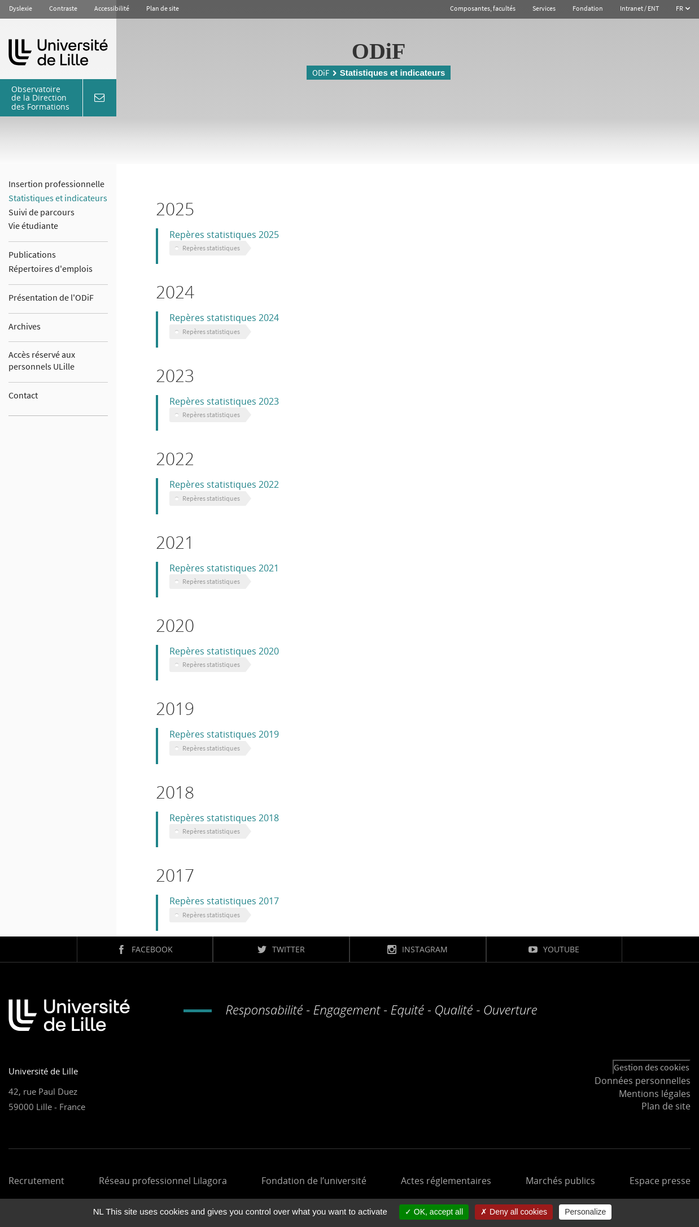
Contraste (63, 8)
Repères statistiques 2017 (224, 901)
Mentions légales (655, 1093)
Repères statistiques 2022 (224, 484)
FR (680, 8)
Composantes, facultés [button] (482, 8)
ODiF (320, 72)
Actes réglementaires (446, 1180)
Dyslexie (20, 8)
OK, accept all (434, 1211)
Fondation (588, 8)
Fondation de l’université (313, 1180)
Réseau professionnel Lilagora (163, 1180)
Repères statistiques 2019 (224, 734)
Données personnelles (643, 1080)
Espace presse (660, 1180)
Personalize (585, 1211)
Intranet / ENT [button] (639, 8)
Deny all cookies (513, 1211)
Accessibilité (111, 8)
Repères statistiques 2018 (224, 818)
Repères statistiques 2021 (224, 568)
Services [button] (544, 8)
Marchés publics (560, 1180)
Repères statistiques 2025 (224, 234)
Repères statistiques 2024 (224, 317)
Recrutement (36, 1180)
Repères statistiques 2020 (224, 651)
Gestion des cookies (651, 1067)
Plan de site (162, 8)
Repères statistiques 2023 (224, 401)
